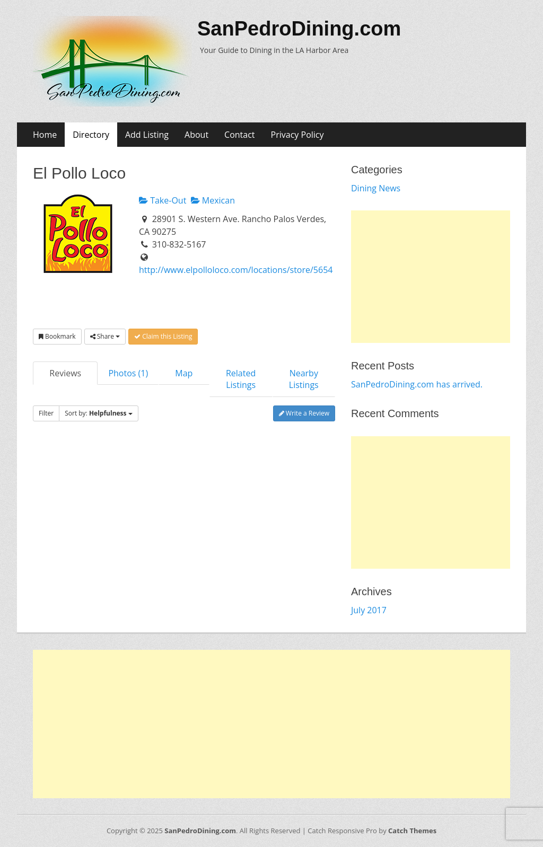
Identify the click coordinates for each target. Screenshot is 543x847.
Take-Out (162, 200)
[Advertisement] (430, 276)
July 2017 (369, 610)
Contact (239, 134)
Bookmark (57, 336)
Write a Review (304, 413)
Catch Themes (412, 830)
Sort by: (99, 413)
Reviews (65, 373)
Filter (46, 413)
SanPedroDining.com (299, 28)
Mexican (213, 200)
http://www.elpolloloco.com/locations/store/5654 (235, 270)
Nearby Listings (304, 379)
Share (105, 336)
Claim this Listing (163, 336)
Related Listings (241, 379)
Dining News (375, 188)
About (196, 134)
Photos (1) (128, 373)
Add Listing (147, 134)
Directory (91, 134)
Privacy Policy (297, 134)
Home (45, 134)
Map (183, 373)
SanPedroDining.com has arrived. (417, 384)
